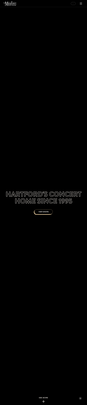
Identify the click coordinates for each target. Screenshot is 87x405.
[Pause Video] (80, 398)
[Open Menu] (81, 3)
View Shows (43, 212)
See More (43, 400)
